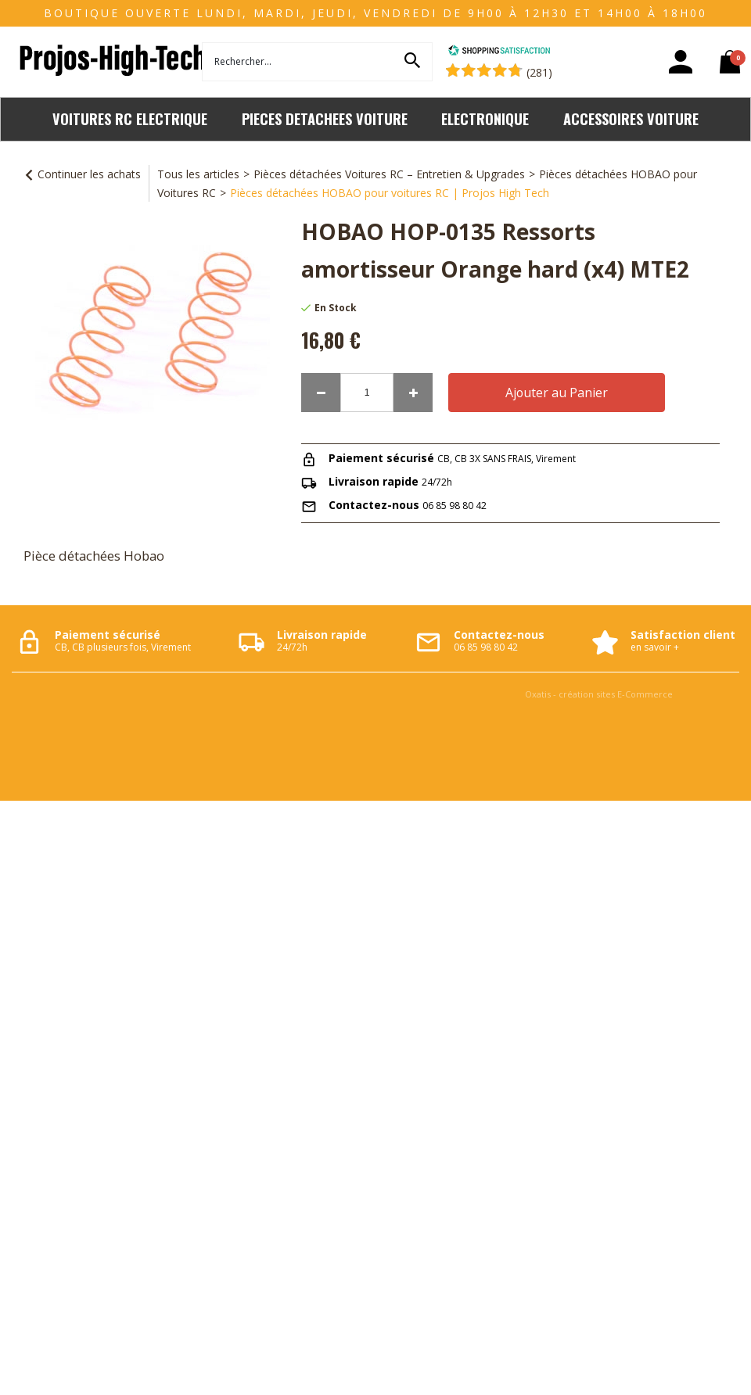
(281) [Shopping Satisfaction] (539, 72)
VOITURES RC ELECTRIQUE (129, 118)
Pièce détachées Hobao (93, 556)
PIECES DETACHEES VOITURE (325, 118)
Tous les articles (198, 174)
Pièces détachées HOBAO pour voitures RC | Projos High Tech (389, 192)
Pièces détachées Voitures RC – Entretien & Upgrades (389, 174)
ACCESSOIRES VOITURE (631, 118)
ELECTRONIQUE (485, 118)
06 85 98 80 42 (454, 505)
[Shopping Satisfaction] (499, 52)
